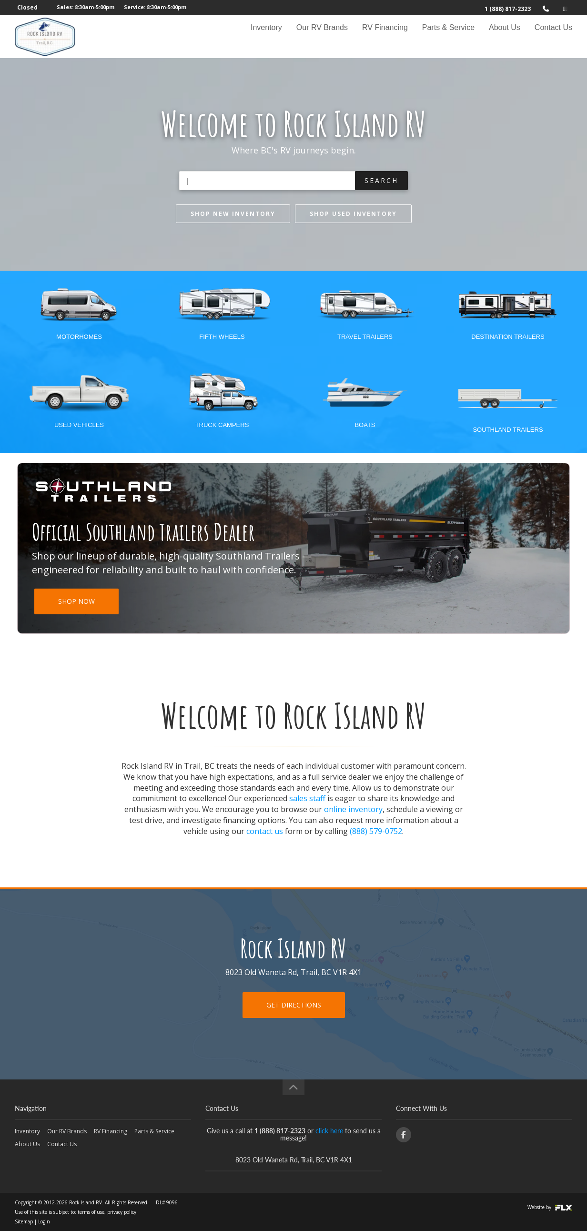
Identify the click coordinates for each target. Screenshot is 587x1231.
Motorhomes (79, 336)
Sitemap (24, 1221)
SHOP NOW (76, 601)
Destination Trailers (507, 336)
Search (381, 180)
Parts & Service (448, 36)
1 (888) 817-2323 (508, 9)
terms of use (91, 1212)
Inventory (266, 36)
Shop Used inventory (353, 214)
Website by (549, 1207)
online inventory (353, 809)
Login (44, 1221)
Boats (364, 424)
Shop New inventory (233, 214)
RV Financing (385, 36)
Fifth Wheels (221, 336)
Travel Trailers (365, 336)
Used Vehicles (79, 424)
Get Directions (293, 1004)
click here (329, 1131)
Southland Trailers (508, 429)
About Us (504, 36)
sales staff (307, 798)
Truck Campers (222, 424)
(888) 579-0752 (376, 831)
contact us (264, 831)
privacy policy (121, 1212)
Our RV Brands (322, 36)
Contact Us (553, 36)
